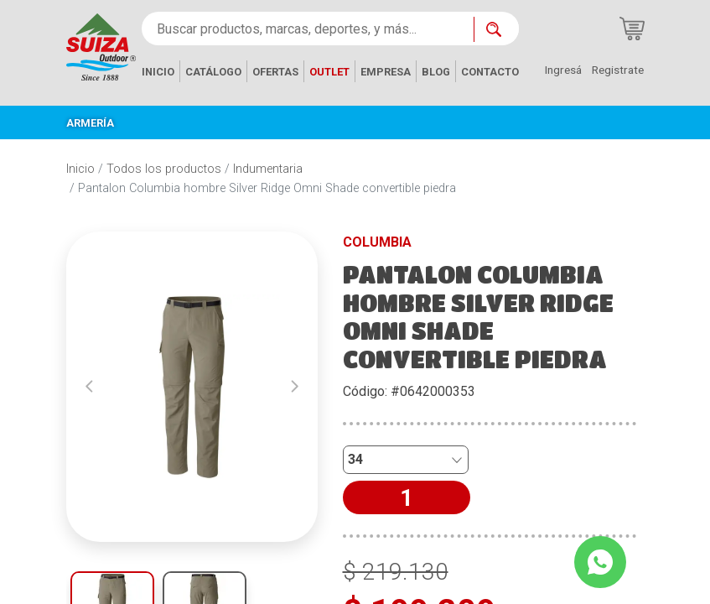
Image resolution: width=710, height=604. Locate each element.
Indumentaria (268, 169)
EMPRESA (385, 71)
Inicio (80, 169)
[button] (89, 387)
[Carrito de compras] (632, 28)
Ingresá (563, 69)
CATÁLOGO (213, 71)
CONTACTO (490, 71)
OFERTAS (275, 71)
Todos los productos (163, 169)
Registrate (618, 69)
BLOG (436, 71)
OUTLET (329, 71)
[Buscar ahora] (496, 29)
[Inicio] (101, 46)
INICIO (158, 71)
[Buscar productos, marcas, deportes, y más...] (308, 28)
